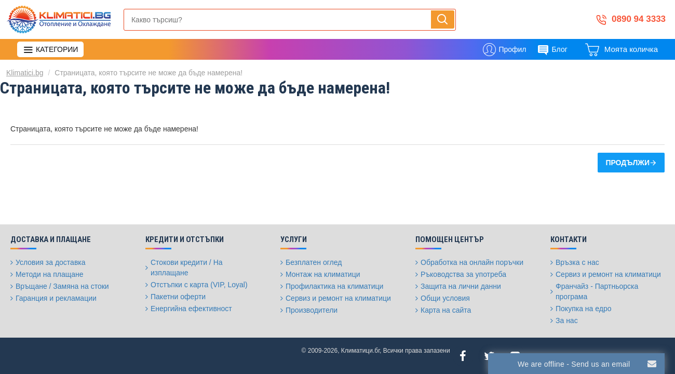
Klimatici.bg (25, 73)
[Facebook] (463, 355)
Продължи (627, 162)
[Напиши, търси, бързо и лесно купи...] (442, 19)
